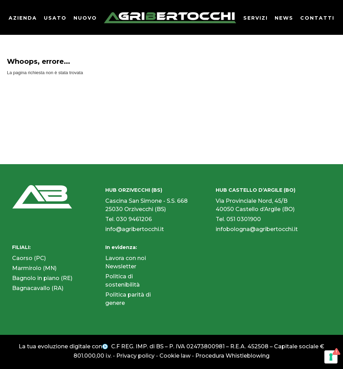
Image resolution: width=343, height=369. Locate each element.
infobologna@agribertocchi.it (257, 229)
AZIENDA (23, 18)
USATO (55, 18)
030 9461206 (134, 219)
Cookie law (174, 355)
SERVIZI (255, 18)
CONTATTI (317, 18)
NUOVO (85, 18)
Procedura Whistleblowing (232, 355)
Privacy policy (135, 355)
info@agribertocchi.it (134, 229)
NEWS (284, 18)
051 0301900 (243, 219)
